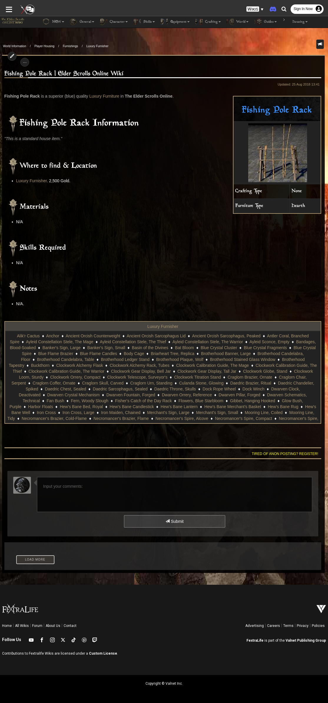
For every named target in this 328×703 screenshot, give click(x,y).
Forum (37, 626)
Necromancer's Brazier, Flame (51, 418)
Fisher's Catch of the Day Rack (65, 400)
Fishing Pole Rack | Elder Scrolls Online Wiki (62, 73)
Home (7, 626)
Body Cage (134, 353)
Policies (318, 626)
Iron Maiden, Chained (50, 412)
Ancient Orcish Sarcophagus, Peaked (226, 336)
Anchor (52, 336)
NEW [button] (53, 21)
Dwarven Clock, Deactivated (243, 389)
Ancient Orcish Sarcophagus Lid (156, 336)
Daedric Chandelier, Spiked (260, 383)
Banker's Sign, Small (106, 347)
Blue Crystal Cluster (219, 347)
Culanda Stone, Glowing (158, 383)
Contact (70, 626)
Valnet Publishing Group (306, 640)
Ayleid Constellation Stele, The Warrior (208, 341)
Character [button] (114, 21)
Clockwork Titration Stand (172, 377)
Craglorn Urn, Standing (108, 383)
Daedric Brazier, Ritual (207, 383)
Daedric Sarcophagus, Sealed (66, 389)
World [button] (238, 21)
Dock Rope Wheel (165, 389)
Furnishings (70, 46)
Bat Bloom (184, 347)
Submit (174, 521)
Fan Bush (274, 394)
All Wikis (22, 626)
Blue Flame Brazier (55, 353)
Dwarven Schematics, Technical (230, 394)
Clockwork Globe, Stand (259, 371)
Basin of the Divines (150, 347)
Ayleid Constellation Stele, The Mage (59, 341)
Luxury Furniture (102, 96)
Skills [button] (144, 21)
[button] (255, 9)
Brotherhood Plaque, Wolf (179, 359)
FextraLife (255, 640)
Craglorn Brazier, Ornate (224, 377)
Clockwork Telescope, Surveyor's (112, 377)
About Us (53, 626)
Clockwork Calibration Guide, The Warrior (60, 371)
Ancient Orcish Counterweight (93, 336)
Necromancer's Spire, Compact (174, 418)
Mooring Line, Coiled (193, 412)
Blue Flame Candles (98, 353)
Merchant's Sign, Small (146, 412)
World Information (14, 46)
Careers (273, 626)
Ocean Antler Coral (283, 418)
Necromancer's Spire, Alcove (112, 418)
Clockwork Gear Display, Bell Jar (135, 371)
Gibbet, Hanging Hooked (174, 400)
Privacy (303, 626)
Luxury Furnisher (97, 46)
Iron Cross (274, 406)
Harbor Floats (257, 400)
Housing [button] (295, 21)
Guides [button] (265, 21)
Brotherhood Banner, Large (226, 353)
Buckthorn (40, 365)
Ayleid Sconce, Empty (269, 341)
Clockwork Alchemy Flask (79, 365)
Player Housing (44, 46)
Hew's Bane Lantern (101, 406)
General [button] (82, 21)
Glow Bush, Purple (221, 400)
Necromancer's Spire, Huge (234, 418)
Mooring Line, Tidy (235, 412)
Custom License (103, 653)
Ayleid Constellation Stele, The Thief (133, 341)
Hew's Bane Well (242, 406)
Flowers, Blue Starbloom (123, 400)
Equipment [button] (175, 21)
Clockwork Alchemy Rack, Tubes (139, 365)
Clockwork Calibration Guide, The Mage (212, 365)
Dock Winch (200, 389)
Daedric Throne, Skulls (121, 389)
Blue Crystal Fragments (265, 347)
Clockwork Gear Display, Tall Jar (200, 371)
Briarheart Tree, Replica (172, 353)
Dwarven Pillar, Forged (173, 394)
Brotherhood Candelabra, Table (65, 359)
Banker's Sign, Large (61, 347)
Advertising (254, 626)
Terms (288, 626)
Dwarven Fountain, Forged (64, 394)
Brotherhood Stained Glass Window (242, 359)
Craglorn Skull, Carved (60, 383)
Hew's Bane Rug (205, 406)
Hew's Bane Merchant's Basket (155, 406)
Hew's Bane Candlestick (54, 406)
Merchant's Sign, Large (97, 412)
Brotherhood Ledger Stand (125, 359)
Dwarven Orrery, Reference (120, 394)
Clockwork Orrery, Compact (50, 377)
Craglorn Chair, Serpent (275, 377)
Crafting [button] (208, 21)
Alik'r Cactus (28, 336)
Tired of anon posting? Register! (287, 454)
